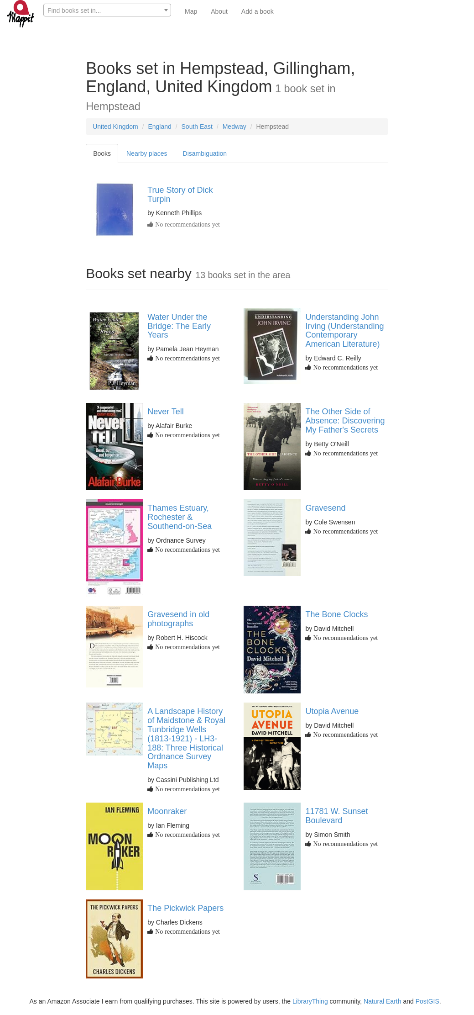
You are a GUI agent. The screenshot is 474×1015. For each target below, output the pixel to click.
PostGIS (427, 1001)
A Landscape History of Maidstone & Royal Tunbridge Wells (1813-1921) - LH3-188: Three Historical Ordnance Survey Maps (186, 738)
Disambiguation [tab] (205, 153)
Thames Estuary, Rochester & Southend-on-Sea (179, 517)
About (219, 11)
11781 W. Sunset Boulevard (336, 816)
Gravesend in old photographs (178, 619)
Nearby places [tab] (146, 153)
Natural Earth (382, 1001)
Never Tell (165, 411)
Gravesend (325, 508)
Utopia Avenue (332, 711)
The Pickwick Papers (185, 908)
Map (191, 11)
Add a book (257, 11)
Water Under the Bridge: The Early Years (179, 326)
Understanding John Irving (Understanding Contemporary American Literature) (344, 330)
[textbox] (107, 10)
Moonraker (167, 811)
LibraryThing (310, 1001)
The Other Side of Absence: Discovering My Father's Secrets (345, 420)
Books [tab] (102, 153)
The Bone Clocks (336, 614)
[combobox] (107, 10)
